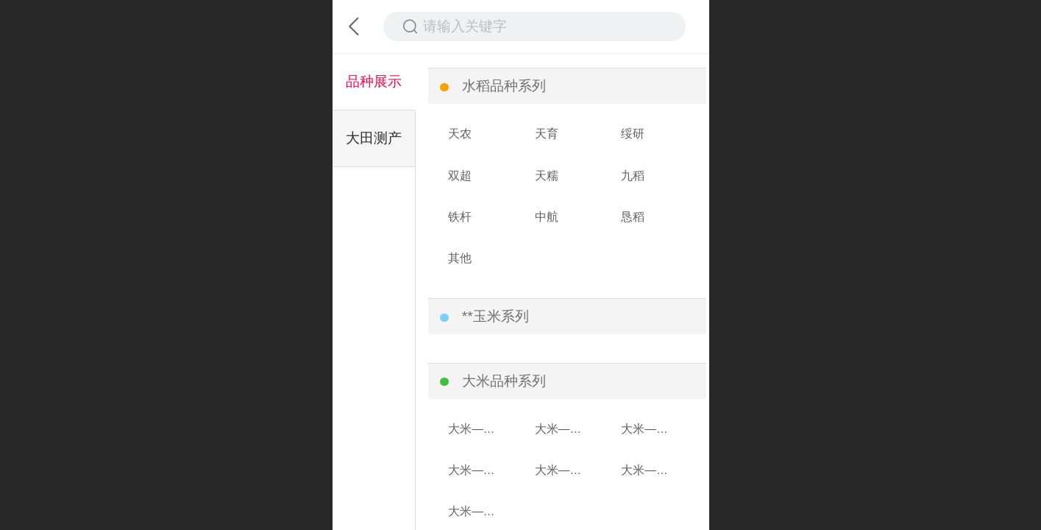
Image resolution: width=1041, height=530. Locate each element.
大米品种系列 (504, 381)
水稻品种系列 (504, 85)
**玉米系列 (495, 316)
